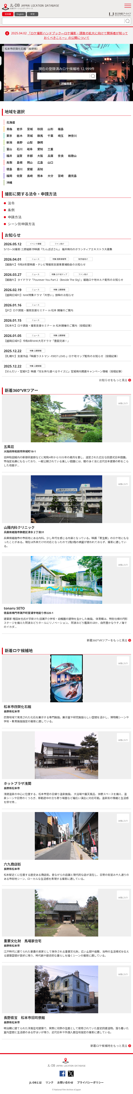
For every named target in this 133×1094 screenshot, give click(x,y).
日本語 (8, 14)
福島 (61, 129)
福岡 (9, 176)
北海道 (10, 122)
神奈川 (72, 136)
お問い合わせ (65, 1082)
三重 (50, 149)
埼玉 (61, 136)
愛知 (40, 149)
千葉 (50, 136)
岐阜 (30, 149)
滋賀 (19, 156)
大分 (50, 176)
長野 (19, 142)
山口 (50, 162)
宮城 (30, 129)
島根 (19, 162)
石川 (19, 149)
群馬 (40, 136)
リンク (49, 1082)
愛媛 (30, 169)
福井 (9, 156)
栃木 (19, 136)
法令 (11, 203)
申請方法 (15, 217)
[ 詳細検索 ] (66, 83)
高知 (40, 169)
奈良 (61, 156)
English (20, 14)
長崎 (30, 176)
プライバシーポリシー (90, 1082)
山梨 (30, 142)
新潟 (9, 142)
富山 (9, 149)
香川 (19, 169)
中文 (32, 14)
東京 (9, 136)
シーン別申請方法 (21, 224)
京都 (30, 156)
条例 (11, 210)
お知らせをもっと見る (113, 380)
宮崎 (61, 176)
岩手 (19, 129)
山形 (50, 129)
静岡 (40, 142)
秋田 (40, 129)
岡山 (30, 162)
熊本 (40, 176)
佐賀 (19, 176)
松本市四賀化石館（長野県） (22, 49)
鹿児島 (72, 176)
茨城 (30, 136)
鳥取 (9, 162)
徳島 (9, 169)
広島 (40, 162)
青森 (9, 129)
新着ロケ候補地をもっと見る (108, 1046)
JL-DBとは (35, 1082)
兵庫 (50, 156)
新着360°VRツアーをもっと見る (107, 640)
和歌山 (72, 156)
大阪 (40, 156)
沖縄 (9, 182)
